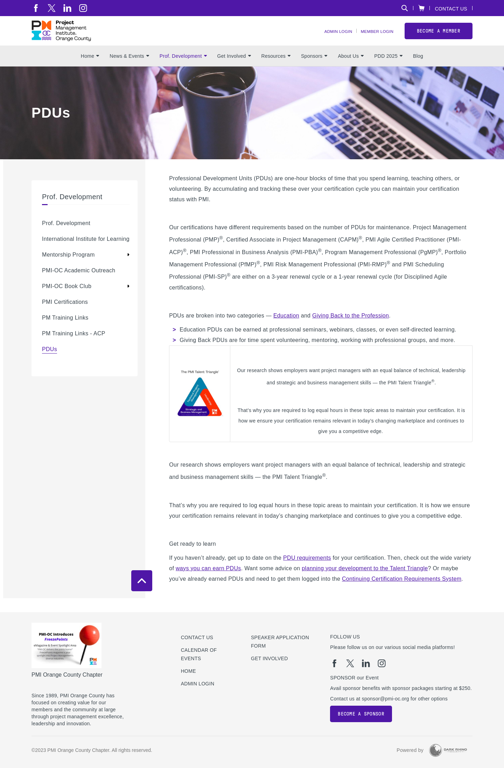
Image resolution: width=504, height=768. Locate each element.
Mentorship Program (68, 269)
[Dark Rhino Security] (448, 750)
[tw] (51, 8)
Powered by (410, 750)
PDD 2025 (388, 70)
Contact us (197, 637)
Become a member (438, 38)
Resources (275, 70)
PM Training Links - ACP (73, 348)
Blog (418, 70)
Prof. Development (183, 70)
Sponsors (314, 70)
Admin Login (326, 38)
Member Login (373, 38)
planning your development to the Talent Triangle (365, 582)
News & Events (129, 70)
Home (90, 70)
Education (286, 330)
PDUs (49, 363)
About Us (351, 70)
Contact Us (451, 8)
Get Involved (234, 70)
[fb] (35, 8)
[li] (67, 8)
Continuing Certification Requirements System (401, 593)
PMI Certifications (65, 316)
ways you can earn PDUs (208, 582)
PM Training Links (65, 332)
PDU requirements (307, 572)
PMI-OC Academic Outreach (78, 285)
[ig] (83, 8)
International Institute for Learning (86, 253)
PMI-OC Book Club (66, 300)
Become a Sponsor (361, 714)
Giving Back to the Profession (350, 330)
